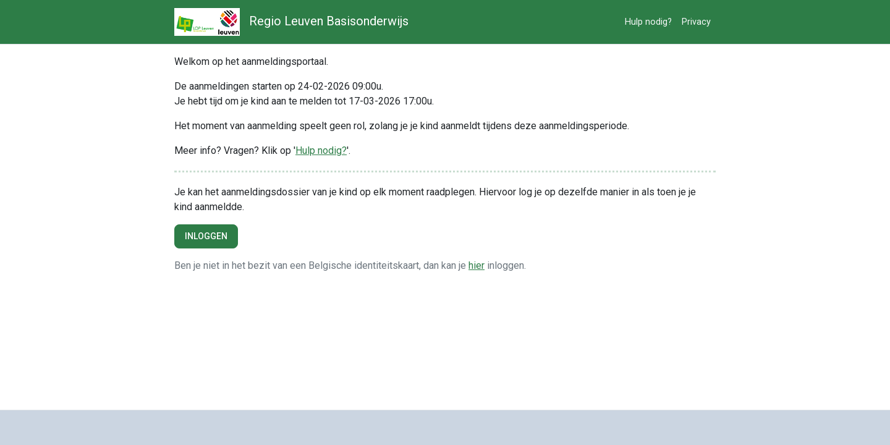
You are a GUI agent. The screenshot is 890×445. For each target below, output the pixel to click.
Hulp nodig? (648, 22)
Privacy (696, 22)
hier (476, 265)
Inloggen (206, 236)
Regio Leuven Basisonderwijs (291, 22)
